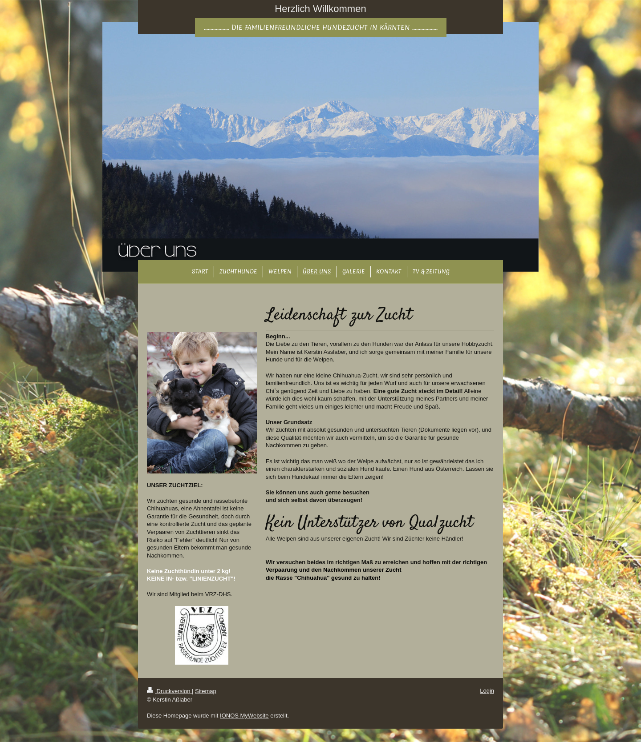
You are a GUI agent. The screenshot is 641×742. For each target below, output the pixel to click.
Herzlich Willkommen (320, 8)
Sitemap (205, 691)
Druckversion (169, 691)
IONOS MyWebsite (244, 715)
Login (487, 690)
